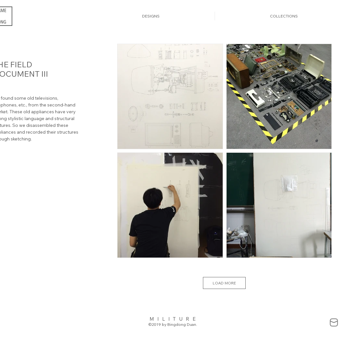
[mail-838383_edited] (334, 322)
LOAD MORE (224, 283)
